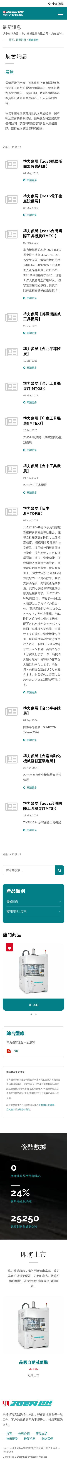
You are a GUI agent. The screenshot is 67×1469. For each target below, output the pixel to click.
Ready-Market (39, 1456)
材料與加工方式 (16, 911)
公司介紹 (24, 1433)
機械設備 (12, 901)
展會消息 (33, 39)
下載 (12, 1051)
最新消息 (21, 39)
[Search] (29, 870)
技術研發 (12, 1438)
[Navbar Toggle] (60, 13)
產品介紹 (41, 1433)
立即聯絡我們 (23, 1109)
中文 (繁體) (58, 3)
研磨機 (51, 1105)
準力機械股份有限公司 (35, 1447)
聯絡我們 (47, 1438)
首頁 (11, 39)
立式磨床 (10, 1109)
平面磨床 (43, 1105)
